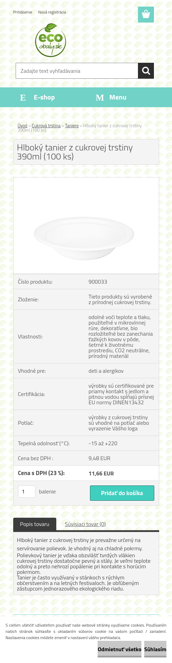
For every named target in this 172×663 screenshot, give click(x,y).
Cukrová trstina (46, 125)
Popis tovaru (34, 524)
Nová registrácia (52, 12)
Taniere (72, 125)
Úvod (22, 125)
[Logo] (82, 40)
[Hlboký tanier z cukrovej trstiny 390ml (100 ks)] (86, 180)
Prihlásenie (22, 12)
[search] (146, 71)
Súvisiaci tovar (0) (85, 524)
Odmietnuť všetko (119, 649)
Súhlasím (155, 649)
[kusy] (26, 491)
